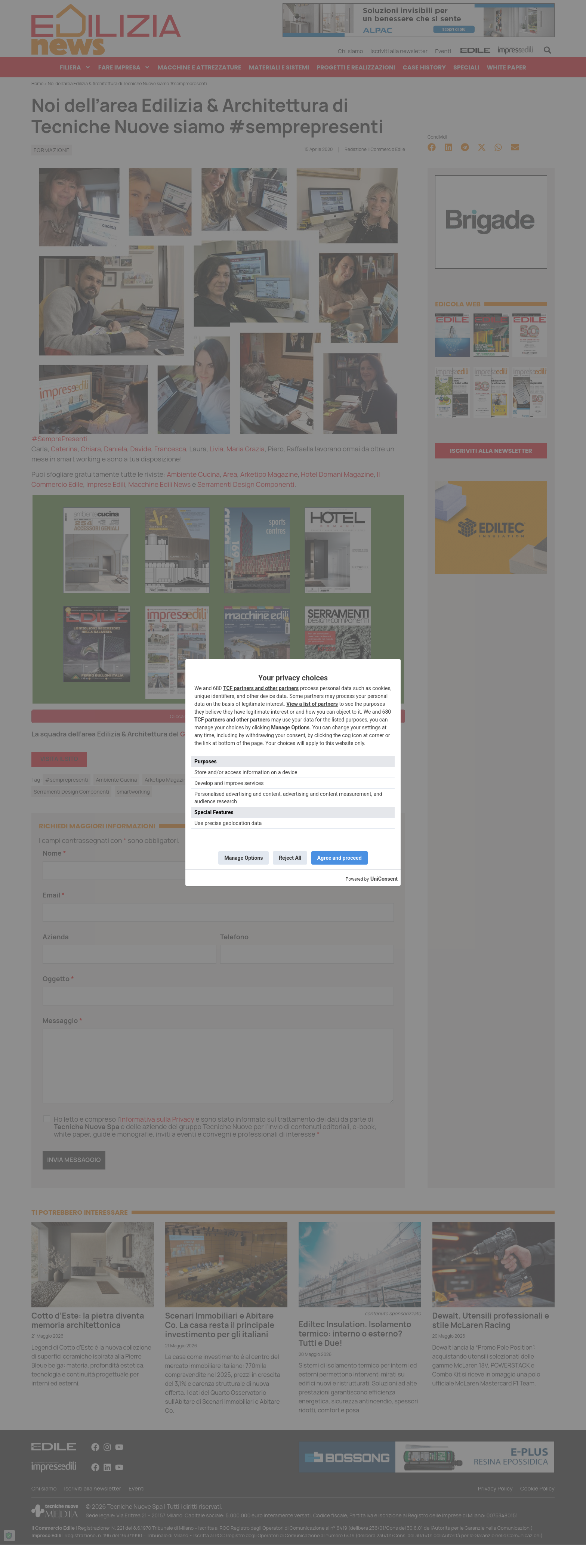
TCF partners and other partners (261, 687)
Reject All (290, 858)
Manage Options (290, 727)
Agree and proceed (341, 858)
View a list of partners (312, 703)
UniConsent (384, 880)
